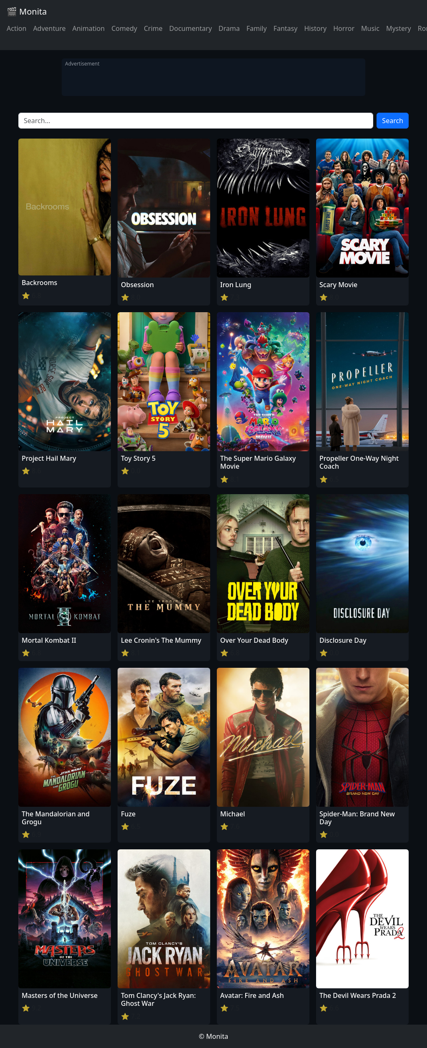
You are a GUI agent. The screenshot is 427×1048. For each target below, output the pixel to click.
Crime (153, 28)
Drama (229, 28)
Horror (343, 28)
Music (370, 28)
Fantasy (286, 28)
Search (392, 120)
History (315, 28)
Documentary (190, 28)
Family (256, 28)
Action (16, 28)
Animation (88, 28)
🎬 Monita (27, 11)
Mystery (398, 28)
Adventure (49, 28)
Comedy (124, 28)
